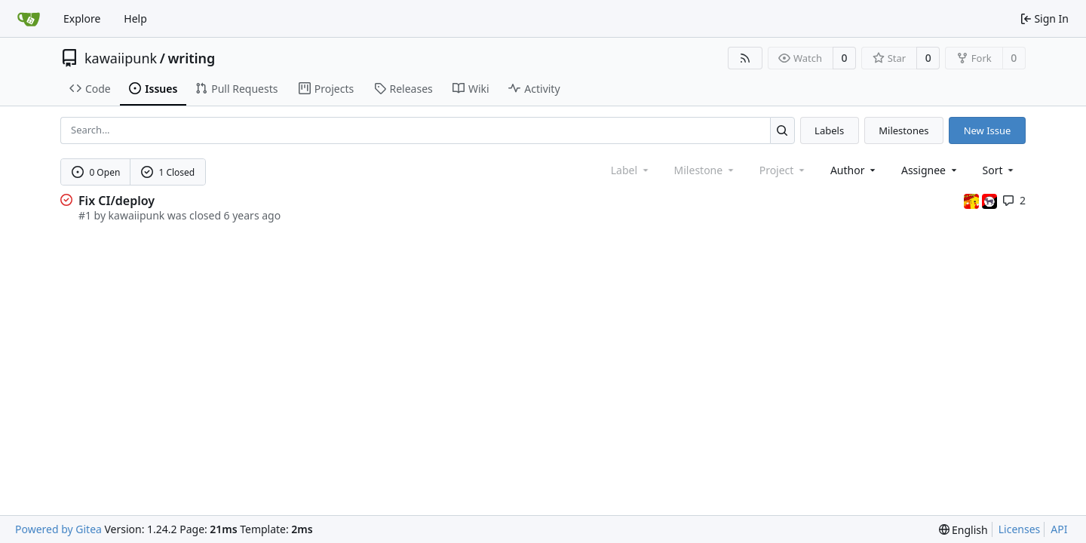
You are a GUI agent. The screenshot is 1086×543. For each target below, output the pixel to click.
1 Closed (168, 172)
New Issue (987, 130)
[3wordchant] (973, 200)
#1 (84, 215)
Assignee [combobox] (930, 170)
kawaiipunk (120, 58)
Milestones (903, 130)
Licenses (1020, 529)
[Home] (29, 18)
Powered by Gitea (58, 529)
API (1059, 529)
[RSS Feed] (745, 58)
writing (191, 58)
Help (135, 18)
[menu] (999, 170)
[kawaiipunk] (989, 200)
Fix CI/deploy (116, 200)
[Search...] (782, 130)
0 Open (96, 172)
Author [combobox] (854, 170)
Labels (829, 130)
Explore (81, 18)
